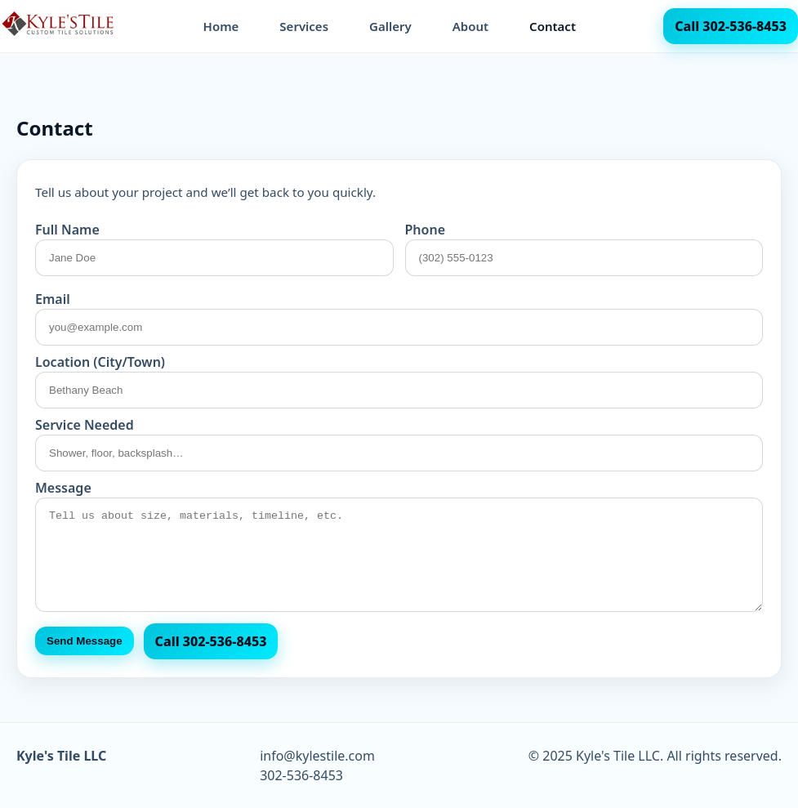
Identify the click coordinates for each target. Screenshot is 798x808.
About (470, 26)
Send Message (85, 641)
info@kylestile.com (317, 756)
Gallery (390, 26)
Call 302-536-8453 (731, 26)
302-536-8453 (301, 775)
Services (303, 26)
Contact (552, 26)
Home (221, 26)
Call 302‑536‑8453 (211, 641)
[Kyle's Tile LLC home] (57, 26)
